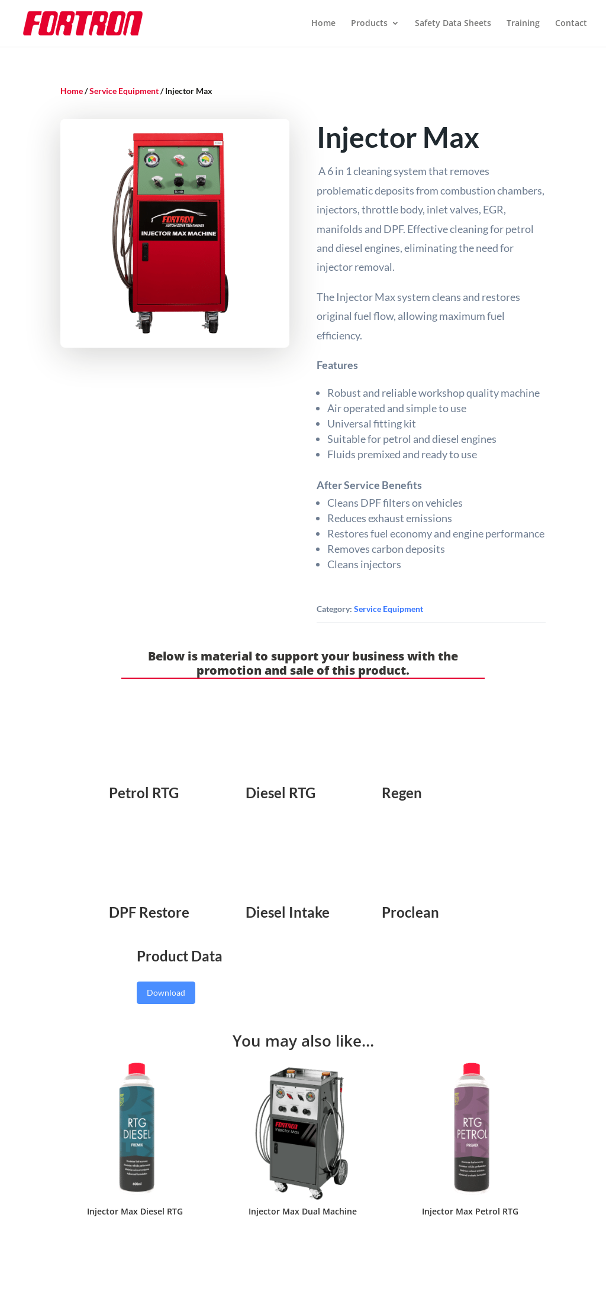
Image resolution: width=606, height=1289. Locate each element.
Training (523, 24)
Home (323, 24)
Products (369, 24)
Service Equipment (124, 91)
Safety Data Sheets (453, 24)
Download (166, 992)
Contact (571, 24)
